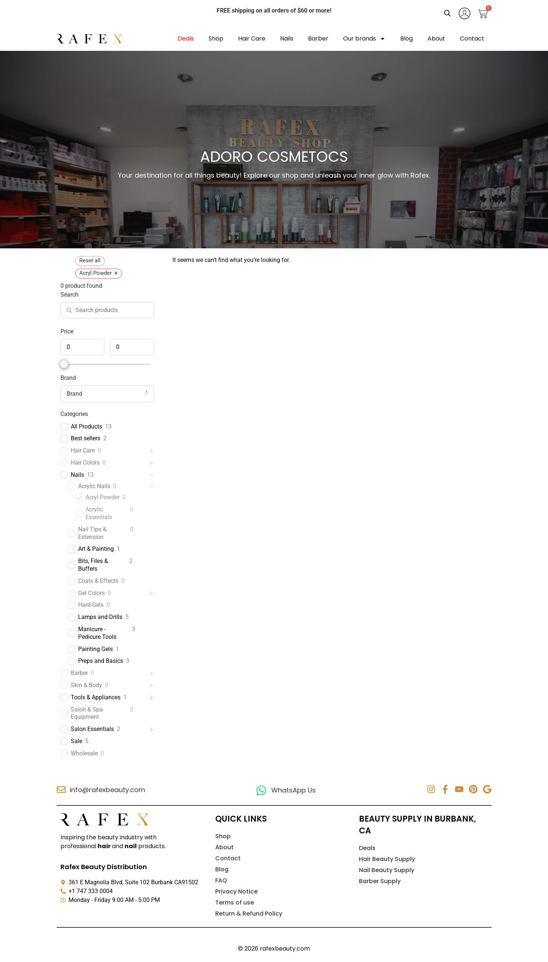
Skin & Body (86, 685)
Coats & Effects (98, 580)
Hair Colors (85, 462)
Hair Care (251, 38)
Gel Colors (91, 593)
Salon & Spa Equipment (87, 713)
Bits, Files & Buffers (93, 564)
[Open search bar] (447, 13)
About (436, 38)
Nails (286, 38)
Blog (406, 38)
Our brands (364, 38)
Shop (216, 38)
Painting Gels (95, 649)
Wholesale (84, 753)
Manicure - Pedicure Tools (97, 633)
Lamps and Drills (100, 616)
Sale (76, 741)
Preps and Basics (100, 660)
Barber (318, 38)
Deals (186, 38)
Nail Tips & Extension (92, 533)
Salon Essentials (92, 728)
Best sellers (85, 438)
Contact (472, 38)
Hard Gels (91, 604)
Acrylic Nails (94, 486)
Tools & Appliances (96, 697)
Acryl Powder (102, 497)
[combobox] (107, 393)
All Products (86, 426)
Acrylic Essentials (98, 513)
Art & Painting (96, 548)
